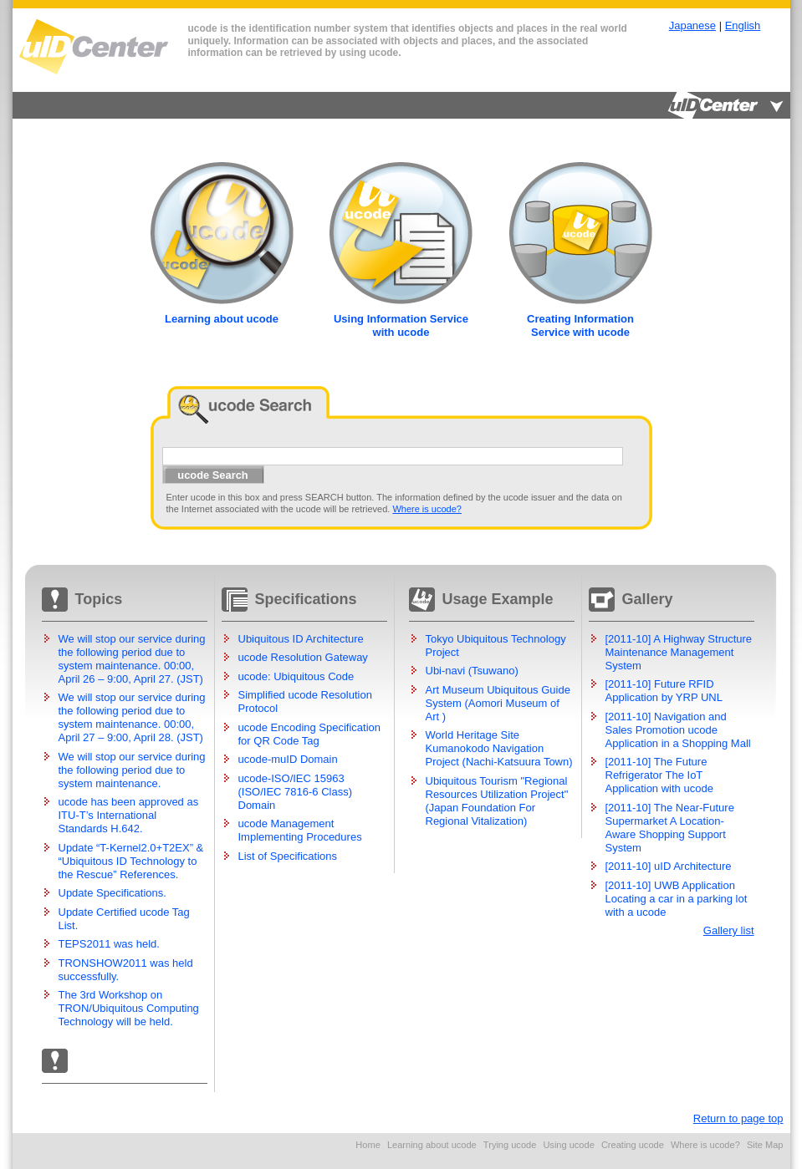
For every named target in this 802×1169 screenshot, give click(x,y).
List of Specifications (288, 856)
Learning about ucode (432, 1145)
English (743, 25)
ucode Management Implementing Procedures (300, 830)
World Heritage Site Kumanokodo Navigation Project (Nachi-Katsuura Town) (499, 748)
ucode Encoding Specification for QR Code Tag (309, 734)
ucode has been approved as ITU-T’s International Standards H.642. (129, 815)
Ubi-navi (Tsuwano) (472, 670)
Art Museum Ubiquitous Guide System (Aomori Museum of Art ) (498, 703)
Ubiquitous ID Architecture (301, 639)
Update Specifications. (112, 893)
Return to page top (738, 1118)
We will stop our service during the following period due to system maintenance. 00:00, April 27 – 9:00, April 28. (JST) (132, 717)
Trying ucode (509, 1145)
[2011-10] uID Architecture (668, 866)
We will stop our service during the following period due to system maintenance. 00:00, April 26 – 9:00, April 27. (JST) (132, 659)
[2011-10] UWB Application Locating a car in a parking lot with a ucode (676, 898)
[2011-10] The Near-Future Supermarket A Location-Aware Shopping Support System (669, 827)
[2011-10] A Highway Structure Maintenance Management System (679, 652)
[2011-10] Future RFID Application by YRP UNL (664, 691)
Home (367, 1145)
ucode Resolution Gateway (303, 657)
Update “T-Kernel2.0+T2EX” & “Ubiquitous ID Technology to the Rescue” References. (131, 861)
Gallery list (728, 930)
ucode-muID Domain (288, 759)
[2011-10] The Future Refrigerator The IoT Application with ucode (659, 775)
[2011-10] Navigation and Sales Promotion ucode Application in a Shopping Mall (678, 730)
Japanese (692, 25)
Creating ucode (632, 1145)
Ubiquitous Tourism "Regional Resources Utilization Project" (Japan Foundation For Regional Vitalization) (497, 801)
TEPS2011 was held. (109, 944)
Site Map (765, 1145)
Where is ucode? (427, 509)
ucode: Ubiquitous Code (296, 676)
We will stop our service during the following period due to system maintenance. (132, 770)
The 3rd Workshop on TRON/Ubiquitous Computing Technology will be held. (129, 1008)
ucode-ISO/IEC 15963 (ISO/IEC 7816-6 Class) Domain (295, 791)
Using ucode (568, 1145)
